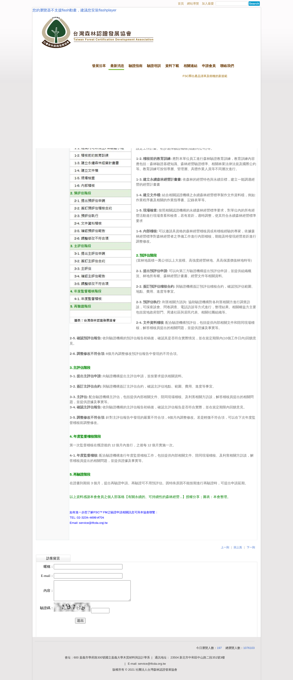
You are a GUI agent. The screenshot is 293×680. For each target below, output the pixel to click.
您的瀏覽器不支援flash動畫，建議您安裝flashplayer (75, 10)
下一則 (251, 547)
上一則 (225, 547)
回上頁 (238, 547)
